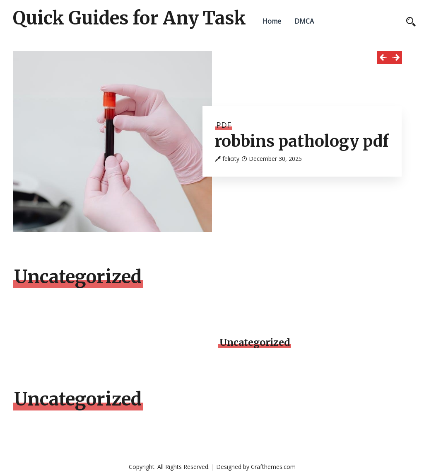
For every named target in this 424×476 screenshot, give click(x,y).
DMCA (304, 21)
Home (272, 21)
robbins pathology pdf (302, 141)
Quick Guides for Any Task (129, 18)
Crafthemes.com (273, 467)
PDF (223, 124)
